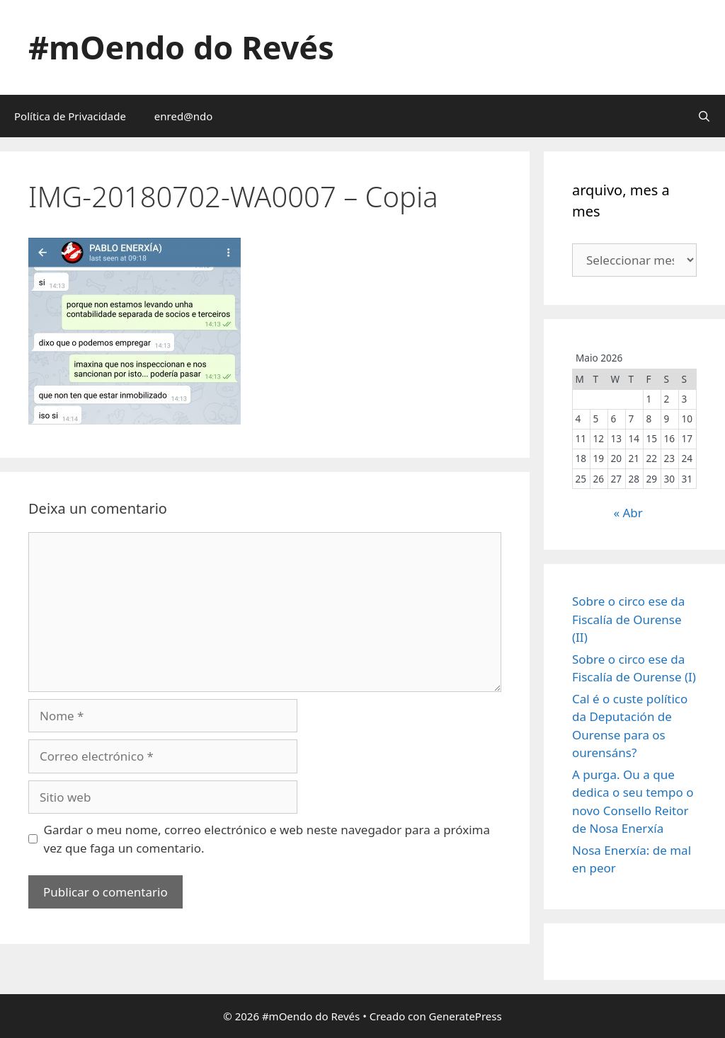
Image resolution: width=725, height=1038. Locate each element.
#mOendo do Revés (181, 47)
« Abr (627, 512)
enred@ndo (183, 116)
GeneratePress (465, 1016)
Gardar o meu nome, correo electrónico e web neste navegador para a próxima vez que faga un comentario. (267, 838)
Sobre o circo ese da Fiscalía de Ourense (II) (628, 619)
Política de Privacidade (70, 116)
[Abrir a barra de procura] (704, 116)
